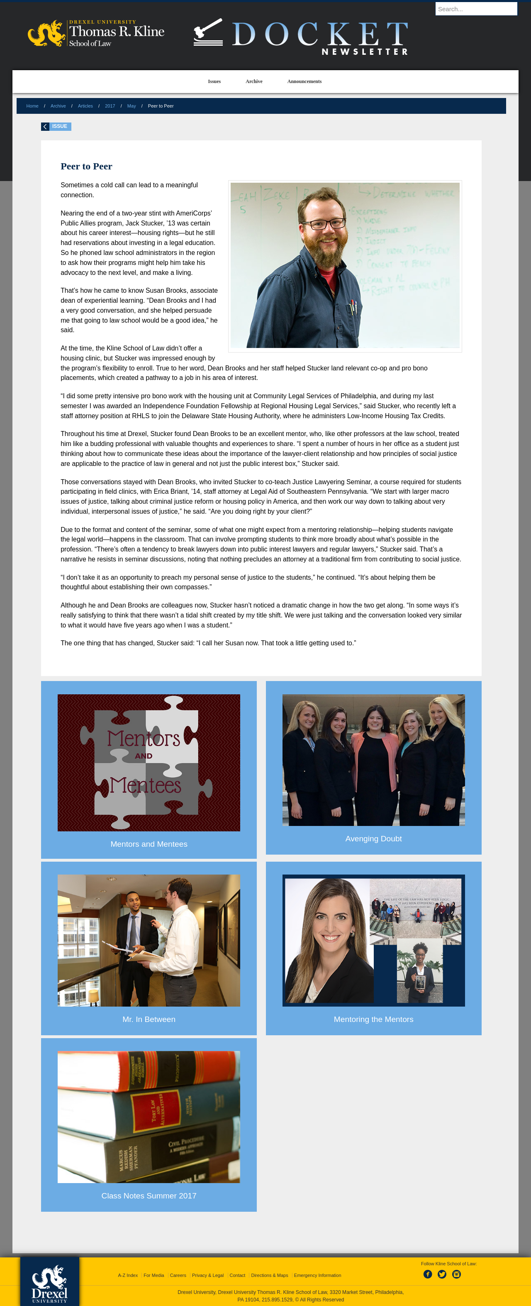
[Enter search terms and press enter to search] (480, 8)
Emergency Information (317, 1275)
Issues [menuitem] (214, 81)
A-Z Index (128, 1275)
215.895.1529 (277, 1300)
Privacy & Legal (208, 1275)
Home (33, 105)
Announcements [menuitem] (304, 81)
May (131, 105)
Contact (238, 1275)
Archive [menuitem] (254, 81)
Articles (85, 105)
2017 (110, 105)
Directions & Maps (269, 1275)
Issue (59, 126)
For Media (154, 1275)
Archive (58, 105)
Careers (178, 1275)
